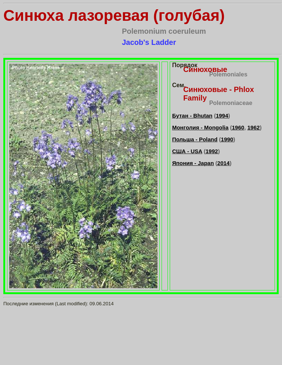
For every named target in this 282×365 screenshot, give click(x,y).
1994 (222, 115)
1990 (227, 139)
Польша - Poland (195, 139)
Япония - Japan (193, 163)
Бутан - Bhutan (192, 115)
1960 (238, 127)
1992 (212, 151)
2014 (223, 163)
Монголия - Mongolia (200, 127)
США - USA (187, 151)
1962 (254, 127)
